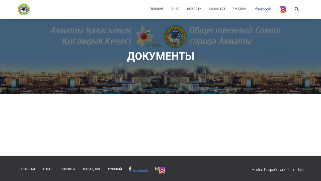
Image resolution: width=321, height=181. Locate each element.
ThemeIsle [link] (295, 170)
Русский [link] (239, 9)
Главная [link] (156, 9)
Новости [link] (194, 9)
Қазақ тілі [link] (217, 9)
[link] (24, 9)
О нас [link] (175, 9)
